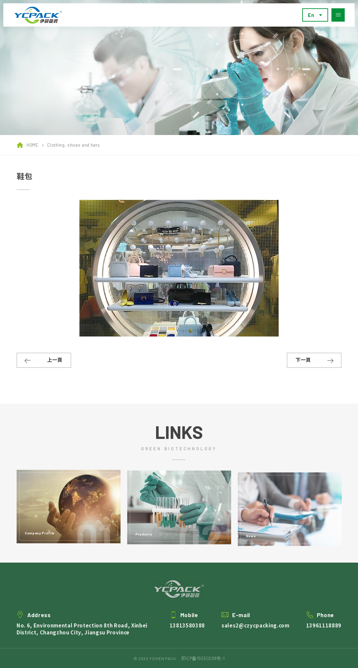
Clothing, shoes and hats (73, 145)
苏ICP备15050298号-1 (203, 658)
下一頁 (303, 360)
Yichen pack (38, 15)
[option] (179, 67)
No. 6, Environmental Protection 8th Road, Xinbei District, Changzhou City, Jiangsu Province (82, 636)
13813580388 (187, 632)
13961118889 (323, 632)
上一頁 (54, 360)
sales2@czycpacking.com (256, 632)
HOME (28, 145)
